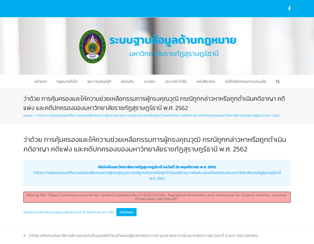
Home (27, 115)
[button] (277, 82)
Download (126, 212)
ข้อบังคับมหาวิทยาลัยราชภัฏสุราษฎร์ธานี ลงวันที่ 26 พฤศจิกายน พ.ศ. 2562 (68, 212)
